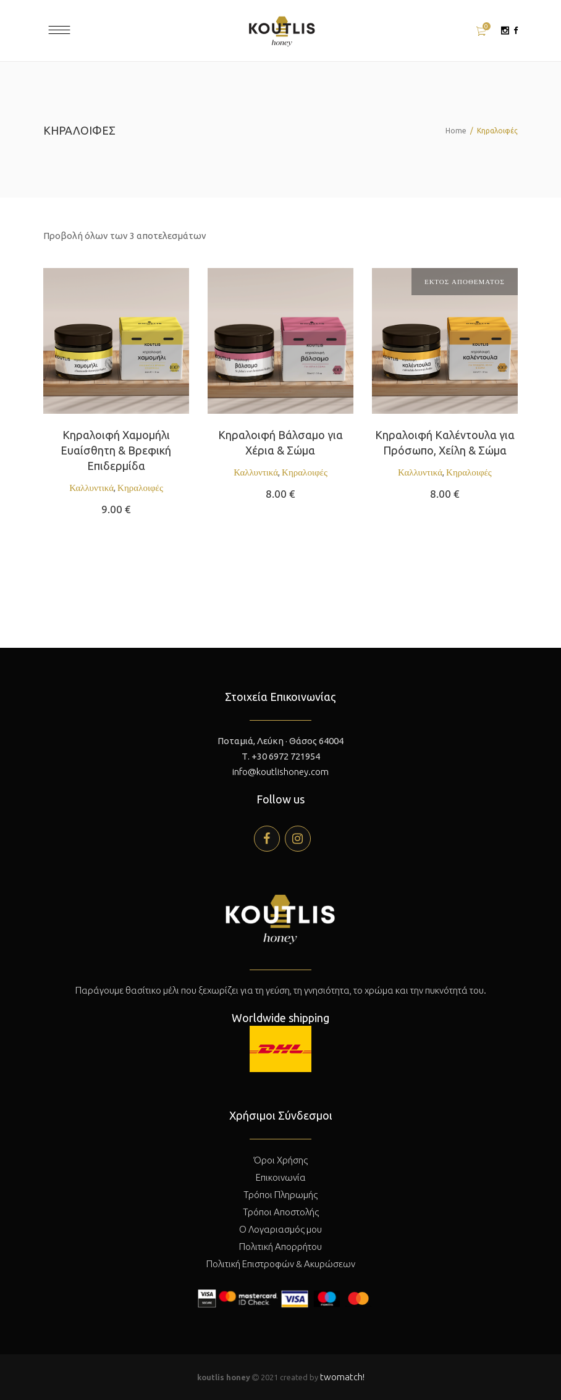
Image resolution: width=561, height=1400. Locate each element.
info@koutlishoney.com (280, 771)
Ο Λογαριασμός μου (280, 1229)
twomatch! (342, 1377)
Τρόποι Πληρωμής (280, 1194)
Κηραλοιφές (140, 487)
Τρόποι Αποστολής (281, 1212)
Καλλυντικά (91, 487)
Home (455, 131)
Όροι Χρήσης (281, 1160)
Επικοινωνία (281, 1177)
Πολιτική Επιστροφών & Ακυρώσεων (280, 1264)
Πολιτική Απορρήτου (280, 1246)
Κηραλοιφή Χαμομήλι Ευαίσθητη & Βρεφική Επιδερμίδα (116, 450)
